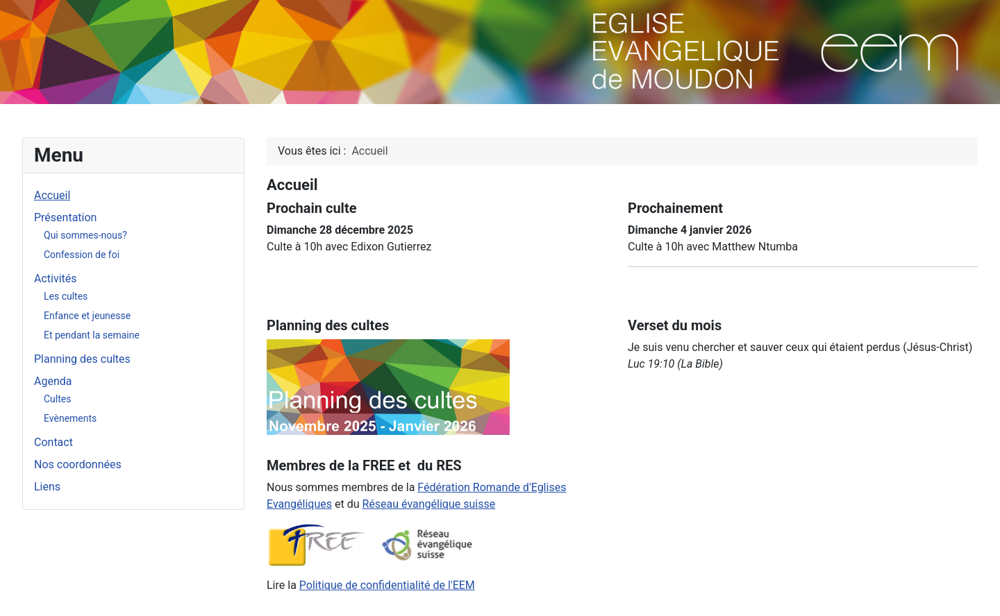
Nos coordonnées (78, 464)
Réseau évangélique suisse (428, 504)
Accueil (52, 195)
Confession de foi (81, 254)
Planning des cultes (82, 359)
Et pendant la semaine (92, 335)
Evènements (70, 418)
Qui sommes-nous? (85, 235)
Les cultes (66, 296)
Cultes (57, 398)
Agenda (53, 381)
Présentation (65, 217)
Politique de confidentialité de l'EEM (387, 585)
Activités (55, 278)
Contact (53, 442)
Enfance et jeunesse (87, 315)
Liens (47, 486)
